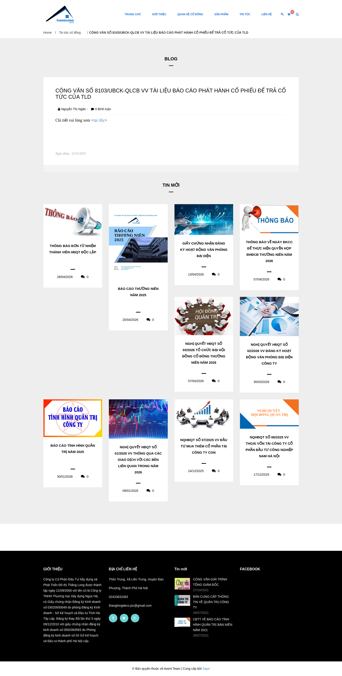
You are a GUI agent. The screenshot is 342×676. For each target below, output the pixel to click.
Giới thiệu (159, 14)
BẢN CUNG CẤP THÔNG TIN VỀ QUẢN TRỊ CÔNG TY (211, 602)
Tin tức (244, 14)
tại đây (99, 120)
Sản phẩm (221, 14)
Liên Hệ (266, 14)
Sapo (206, 668)
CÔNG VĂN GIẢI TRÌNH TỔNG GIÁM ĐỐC (210, 582)
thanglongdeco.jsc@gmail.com (130, 605)
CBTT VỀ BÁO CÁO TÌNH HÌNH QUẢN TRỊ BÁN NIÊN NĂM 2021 (212, 624)
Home (47, 32)
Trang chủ (133, 14)
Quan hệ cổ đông (190, 14)
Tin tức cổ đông (70, 32)
